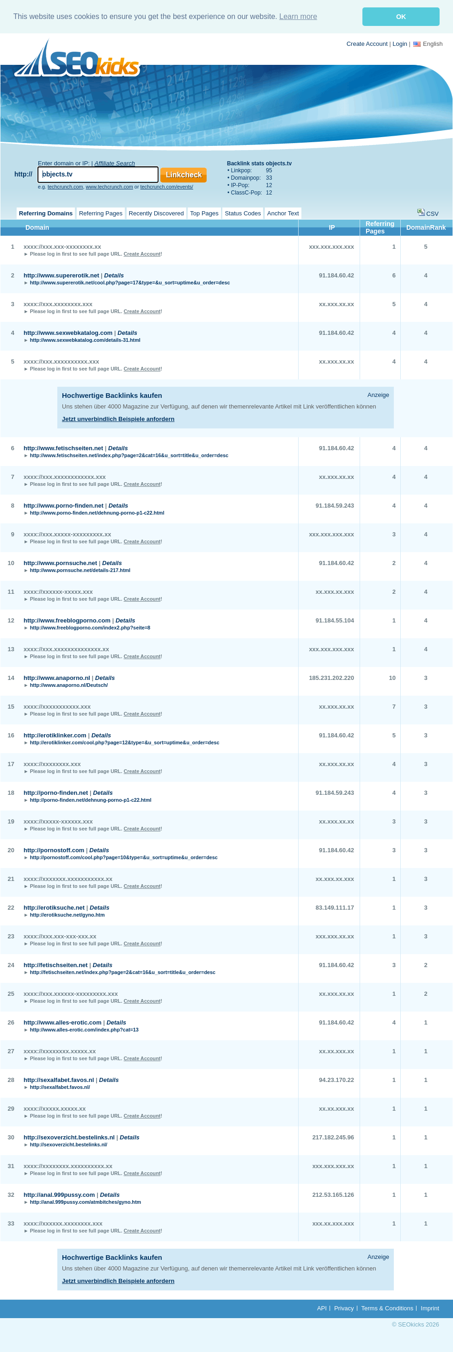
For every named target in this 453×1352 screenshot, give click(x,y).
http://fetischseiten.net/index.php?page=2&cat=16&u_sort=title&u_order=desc (122, 972)
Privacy (344, 1308)
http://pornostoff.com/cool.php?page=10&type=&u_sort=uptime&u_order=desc (124, 857)
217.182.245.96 (333, 1137)
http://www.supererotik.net (61, 275)
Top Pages (204, 213)
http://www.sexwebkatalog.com (68, 332)
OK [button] (401, 16)
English (428, 43)
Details (114, 275)
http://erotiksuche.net (54, 907)
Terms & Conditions (387, 1308)
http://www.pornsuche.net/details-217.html (80, 570)
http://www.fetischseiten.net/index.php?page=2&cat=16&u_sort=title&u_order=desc (129, 455)
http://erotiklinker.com (55, 735)
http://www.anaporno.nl (57, 677)
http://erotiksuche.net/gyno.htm (67, 915)
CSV (432, 213)
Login (399, 43)
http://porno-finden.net (56, 792)
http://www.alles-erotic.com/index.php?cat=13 (84, 1029)
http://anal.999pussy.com (59, 1194)
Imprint (430, 1308)
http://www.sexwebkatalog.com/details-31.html (85, 340)
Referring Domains (46, 213)
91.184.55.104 (335, 620)
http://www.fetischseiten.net (63, 448)
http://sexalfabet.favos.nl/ (60, 1087)
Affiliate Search (115, 163)
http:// (23, 174)
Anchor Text (283, 213)
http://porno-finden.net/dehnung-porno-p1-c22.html (91, 800)
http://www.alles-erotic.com (63, 1022)
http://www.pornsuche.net (60, 563)
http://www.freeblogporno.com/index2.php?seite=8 (90, 627)
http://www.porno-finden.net (64, 505)
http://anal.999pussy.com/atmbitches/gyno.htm (85, 1202)
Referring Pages (100, 213)
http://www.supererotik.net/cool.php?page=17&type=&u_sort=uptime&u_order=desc (130, 282)
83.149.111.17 (335, 907)
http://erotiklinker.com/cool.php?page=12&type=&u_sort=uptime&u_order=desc (125, 742)
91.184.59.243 (335, 505)
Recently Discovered (156, 213)
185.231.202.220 (331, 677)
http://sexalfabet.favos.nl (59, 1079)
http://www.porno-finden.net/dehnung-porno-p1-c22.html (97, 513)
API (322, 1308)
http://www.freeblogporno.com (67, 620)
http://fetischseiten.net (56, 965)
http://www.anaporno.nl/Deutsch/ (69, 685)
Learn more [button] (298, 16)
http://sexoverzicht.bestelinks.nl (69, 1137)
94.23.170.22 (336, 1079)
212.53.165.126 (333, 1194)
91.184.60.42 (336, 275)
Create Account (367, 43)
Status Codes (243, 213)
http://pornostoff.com (54, 850)
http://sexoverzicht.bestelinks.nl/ (68, 1144)
